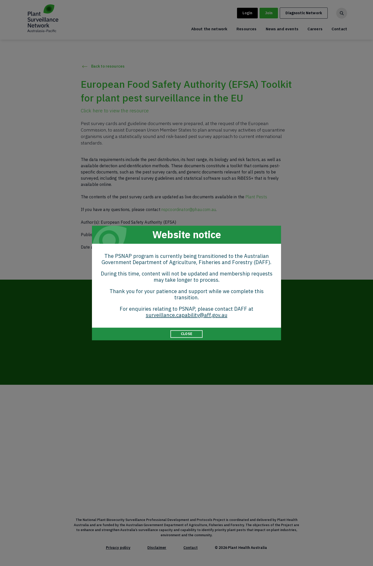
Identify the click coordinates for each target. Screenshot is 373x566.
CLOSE (186, 333)
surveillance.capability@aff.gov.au (186, 314)
